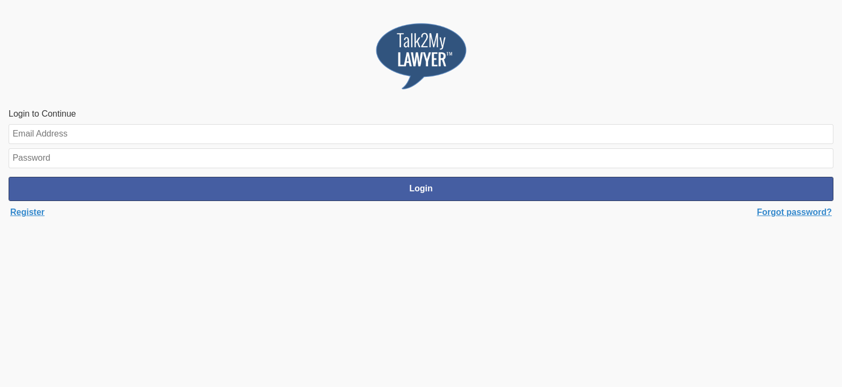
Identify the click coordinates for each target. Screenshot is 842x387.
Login (421, 188)
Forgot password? (794, 212)
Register (27, 212)
